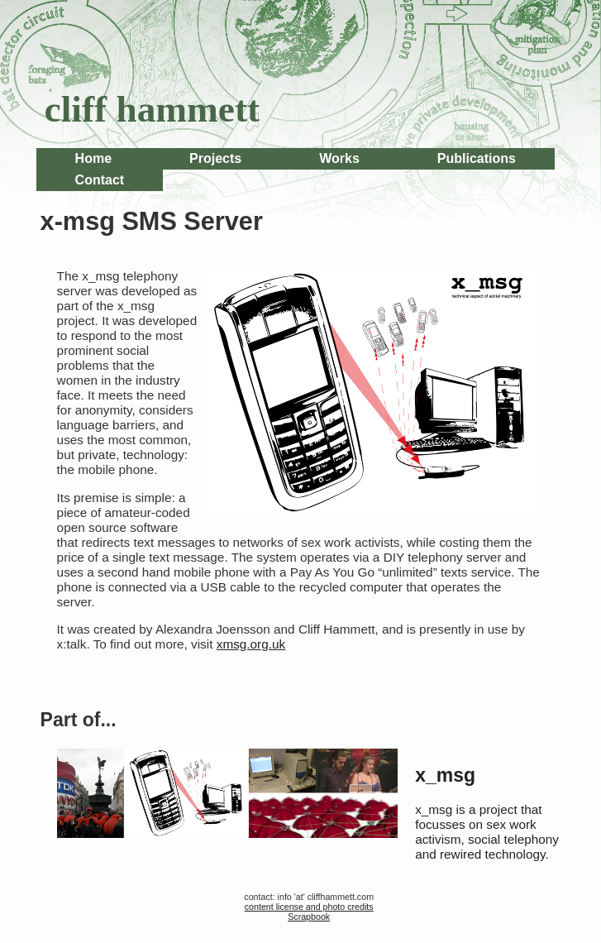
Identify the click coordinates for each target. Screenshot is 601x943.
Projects (215, 158)
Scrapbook (309, 916)
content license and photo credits (309, 907)
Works (339, 158)
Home (93, 158)
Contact (100, 180)
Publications (476, 158)
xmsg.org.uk (251, 644)
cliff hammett (152, 109)
